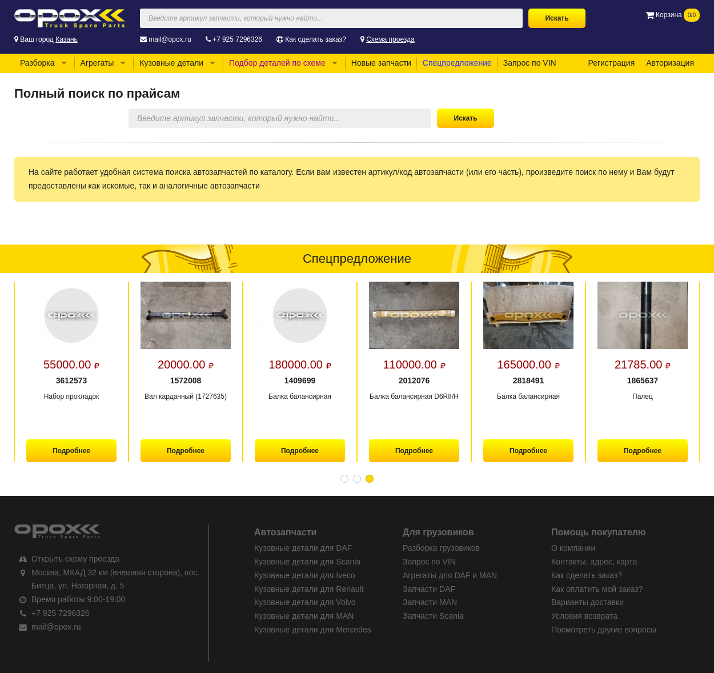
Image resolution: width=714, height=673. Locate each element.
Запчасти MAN (430, 602)
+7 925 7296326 (237, 39)
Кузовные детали (171, 62)
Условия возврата (584, 615)
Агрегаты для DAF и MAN (450, 575)
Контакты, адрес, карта (594, 561)
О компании (573, 547)
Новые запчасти (381, 62)
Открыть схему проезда (75, 558)
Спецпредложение (457, 62)
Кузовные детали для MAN (304, 615)
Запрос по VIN (529, 62)
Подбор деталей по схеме (277, 62)
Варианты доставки (587, 602)
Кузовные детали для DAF (303, 547)
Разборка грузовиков (441, 547)
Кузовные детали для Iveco (304, 575)
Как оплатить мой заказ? (597, 589)
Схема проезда (390, 39)
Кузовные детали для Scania (307, 561)
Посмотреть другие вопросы (603, 629)
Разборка (37, 62)
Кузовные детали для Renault (309, 589)
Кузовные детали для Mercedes (312, 629)
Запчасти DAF (429, 589)
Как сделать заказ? (315, 39)
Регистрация (611, 62)
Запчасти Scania (433, 615)
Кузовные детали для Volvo (305, 602)
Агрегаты (97, 62)
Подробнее (71, 451)
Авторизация (670, 62)
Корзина (672, 15)
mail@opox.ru (170, 39)
